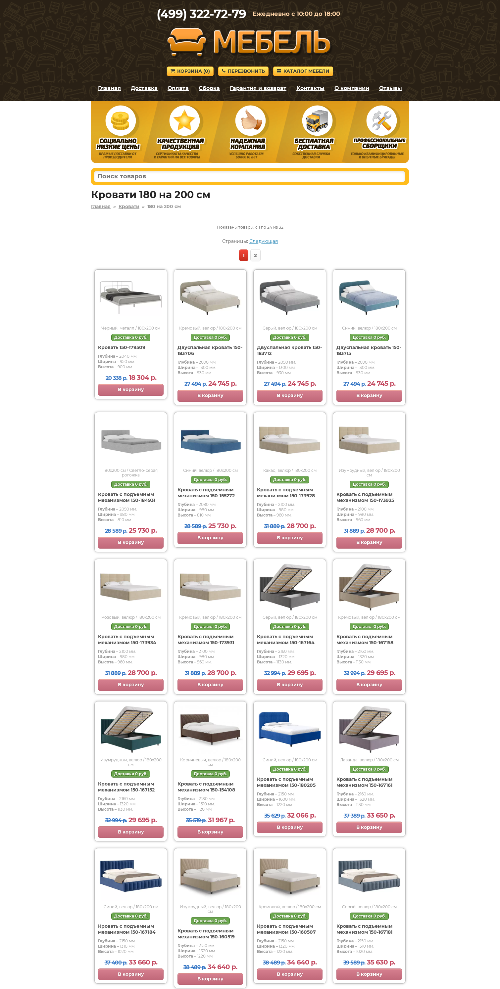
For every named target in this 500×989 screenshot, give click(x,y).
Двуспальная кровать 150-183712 (289, 350)
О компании (351, 88)
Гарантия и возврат (258, 88)
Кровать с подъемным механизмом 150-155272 (206, 493)
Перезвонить (243, 71)
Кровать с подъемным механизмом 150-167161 (364, 782)
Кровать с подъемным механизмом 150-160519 (206, 934)
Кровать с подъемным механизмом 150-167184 (127, 929)
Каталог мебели (303, 71)
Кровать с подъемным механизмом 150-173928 (286, 493)
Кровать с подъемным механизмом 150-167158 (364, 640)
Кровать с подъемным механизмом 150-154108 (206, 787)
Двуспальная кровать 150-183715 (368, 350)
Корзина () (190, 71)
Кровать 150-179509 (121, 347)
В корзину (131, 389)
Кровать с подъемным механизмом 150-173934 (127, 640)
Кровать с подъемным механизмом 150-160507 (286, 929)
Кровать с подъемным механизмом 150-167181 (364, 929)
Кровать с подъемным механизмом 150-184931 (126, 497)
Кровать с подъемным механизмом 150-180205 (286, 782)
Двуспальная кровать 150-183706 (209, 350)
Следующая (263, 241)
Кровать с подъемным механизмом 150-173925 (365, 497)
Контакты (310, 88)
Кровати (129, 206)
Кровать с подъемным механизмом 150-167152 (126, 787)
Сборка (209, 88)
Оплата (178, 88)
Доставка (144, 88)
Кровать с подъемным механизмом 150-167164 (286, 640)
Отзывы (390, 88)
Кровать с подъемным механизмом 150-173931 (205, 640)
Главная (109, 88)
